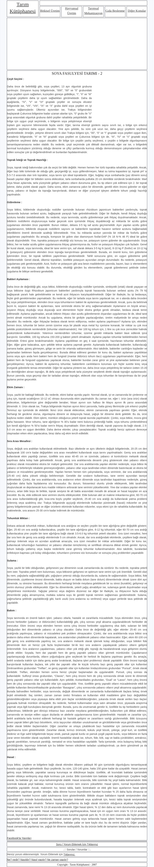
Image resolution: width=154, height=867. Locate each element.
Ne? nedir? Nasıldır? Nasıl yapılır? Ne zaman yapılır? (37, 859)
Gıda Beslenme (115, 11)
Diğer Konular (137, 11)
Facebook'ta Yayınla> (19, 838)
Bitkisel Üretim (50, 11)
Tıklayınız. (69, 854)
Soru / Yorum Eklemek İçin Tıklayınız (77, 844)
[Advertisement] (77, 44)
